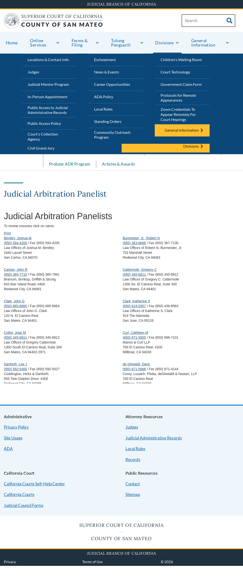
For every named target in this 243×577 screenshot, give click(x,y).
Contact (132, 483)
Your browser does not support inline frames (121, 295)
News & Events (106, 72)
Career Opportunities (112, 84)
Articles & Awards (118, 164)
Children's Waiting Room (181, 59)
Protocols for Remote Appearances (178, 98)
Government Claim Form (181, 84)
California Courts (19, 494)
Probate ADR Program (69, 164)
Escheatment (105, 59)
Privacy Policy (16, 427)
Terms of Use (92, 562)
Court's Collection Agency (43, 136)
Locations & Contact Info (48, 59)
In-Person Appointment (47, 96)
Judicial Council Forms (23, 505)
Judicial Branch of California (121, 4)
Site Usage (13, 438)
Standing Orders (107, 121)
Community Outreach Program (112, 135)
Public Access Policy (44, 123)
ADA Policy (103, 96)
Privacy (10, 562)
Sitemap (132, 494)
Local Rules (103, 109)
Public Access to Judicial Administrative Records (48, 110)
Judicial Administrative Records (153, 438)
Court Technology (175, 72)
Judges (33, 72)
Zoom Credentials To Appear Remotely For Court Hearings (178, 114)
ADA (8, 448)
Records (132, 459)
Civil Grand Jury (41, 148)
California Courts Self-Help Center (34, 483)
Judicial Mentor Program (48, 84)
